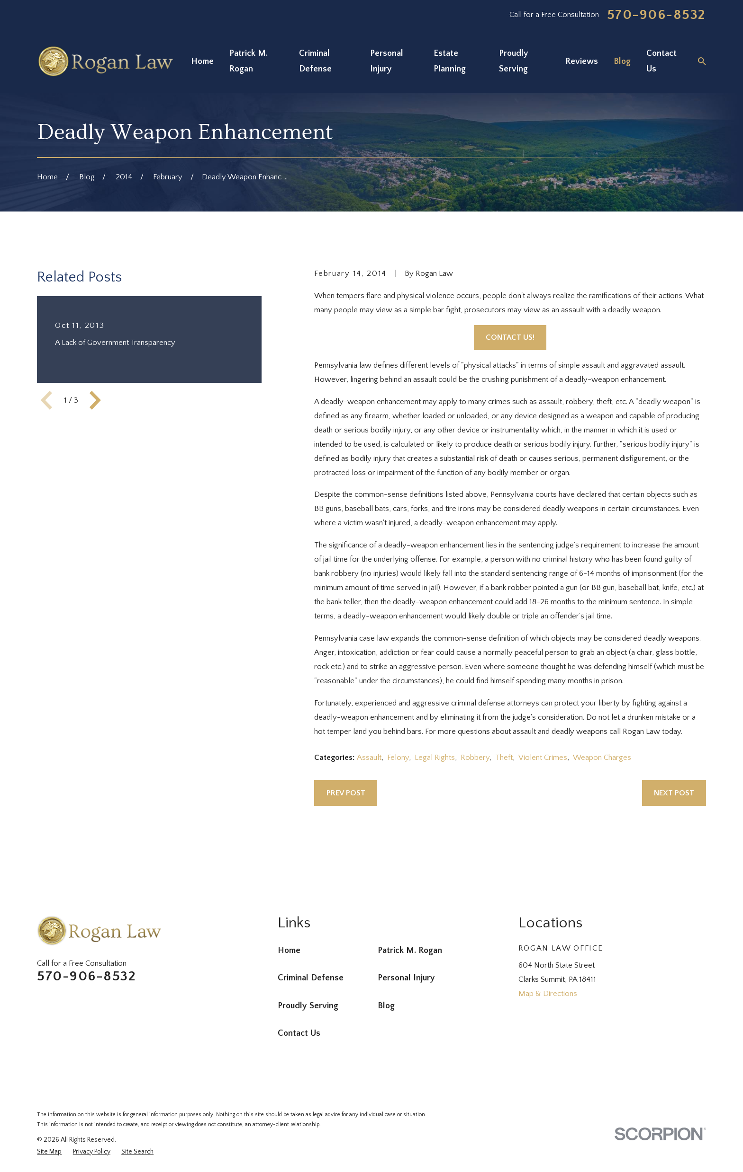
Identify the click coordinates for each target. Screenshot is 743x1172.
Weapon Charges (602, 757)
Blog (386, 1006)
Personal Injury (406, 978)
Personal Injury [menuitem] (386, 61)
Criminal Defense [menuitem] (315, 61)
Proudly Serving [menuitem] (513, 61)
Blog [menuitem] (622, 61)
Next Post (674, 793)
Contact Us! (510, 337)
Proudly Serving (308, 1006)
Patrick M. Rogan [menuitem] (248, 61)
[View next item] (95, 400)
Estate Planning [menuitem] (450, 61)
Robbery (475, 757)
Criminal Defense (311, 978)
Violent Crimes (542, 757)
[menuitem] (49, 1152)
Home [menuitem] (202, 61)
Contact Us (299, 1033)
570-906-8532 (656, 15)
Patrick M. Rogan (410, 950)
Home (289, 950)
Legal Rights (435, 757)
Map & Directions (547, 993)
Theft (504, 757)
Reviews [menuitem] (581, 61)
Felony (398, 757)
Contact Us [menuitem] (661, 61)
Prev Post (345, 793)
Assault (369, 757)
